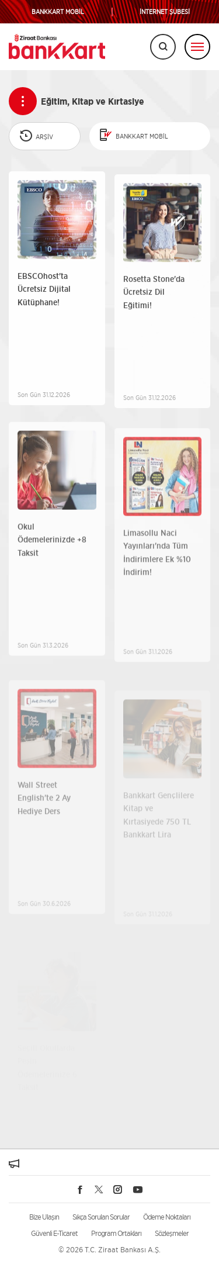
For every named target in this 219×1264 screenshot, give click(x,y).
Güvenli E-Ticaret (54, 1233)
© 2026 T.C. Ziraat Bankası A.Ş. (109, 1249)
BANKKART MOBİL (58, 12)
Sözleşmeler (172, 1233)
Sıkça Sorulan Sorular (101, 1217)
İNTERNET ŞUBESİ (165, 12)
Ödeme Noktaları (166, 1217)
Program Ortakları (116, 1233)
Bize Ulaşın (44, 1217)
